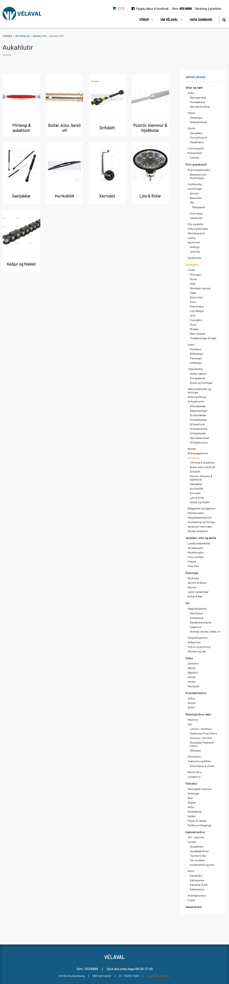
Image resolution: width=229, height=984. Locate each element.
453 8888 (185, 8)
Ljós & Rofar (197, 497)
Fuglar (191, 900)
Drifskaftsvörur (199, 442)
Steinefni (193, 663)
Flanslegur (196, 358)
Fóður (189, 658)
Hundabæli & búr (199, 851)
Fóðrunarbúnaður (198, 228)
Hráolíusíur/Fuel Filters (203, 733)
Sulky (191, 92)
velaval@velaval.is (159, 976)
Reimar (192, 448)
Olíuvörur (193, 719)
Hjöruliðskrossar (199, 437)
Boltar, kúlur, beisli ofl (202, 467)
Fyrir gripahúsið (196, 164)
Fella (192, 283)
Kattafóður (196, 875)
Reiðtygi (195, 247)
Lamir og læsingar (198, 591)
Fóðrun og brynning (199, 646)
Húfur (191, 807)
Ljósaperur (194, 776)
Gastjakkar (196, 484)
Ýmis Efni (193, 566)
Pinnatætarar (197, 102)
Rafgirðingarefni (197, 608)
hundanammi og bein (202, 864)
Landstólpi (196, 217)
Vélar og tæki (194, 87)
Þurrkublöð (196, 488)
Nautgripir (194, 686)
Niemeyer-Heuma (200, 288)
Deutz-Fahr (196, 297)
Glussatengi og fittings (201, 522)
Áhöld (191, 707)
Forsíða (7, 36)
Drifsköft (195, 471)
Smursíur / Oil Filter (201, 737)
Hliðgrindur (194, 642)
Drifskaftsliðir (198, 433)
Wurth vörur (195, 772)
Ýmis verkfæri (196, 557)
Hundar (192, 841)
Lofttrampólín (196, 148)
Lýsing (191, 237)
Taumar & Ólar (198, 855)
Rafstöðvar (196, 613)
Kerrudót (195, 493)
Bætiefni (193, 672)
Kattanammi (197, 889)
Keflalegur (196, 362)
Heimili (192, 702)
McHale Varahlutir (198, 531)
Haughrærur (197, 142)
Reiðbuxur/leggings (199, 825)
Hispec (192, 112)
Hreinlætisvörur (196, 693)
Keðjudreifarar (198, 122)
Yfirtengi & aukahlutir (202, 462)
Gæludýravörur (195, 832)
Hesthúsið (194, 242)
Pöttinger (195, 274)
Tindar (191, 269)
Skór (190, 798)
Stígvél (192, 802)
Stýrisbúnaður (196, 512)
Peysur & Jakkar (197, 820)
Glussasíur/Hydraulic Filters (202, 744)
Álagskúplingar (198, 410)
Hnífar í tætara (198, 373)
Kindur (192, 681)
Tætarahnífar (195, 368)
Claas (193, 292)
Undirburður (195, 184)
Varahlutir (39, 36)
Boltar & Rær (195, 596)
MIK (192, 202)
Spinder (194, 193)
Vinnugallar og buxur (200, 788)
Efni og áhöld (195, 224)
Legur (191, 344)
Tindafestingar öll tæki (203, 338)
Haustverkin (193, 907)
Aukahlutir (57, 36)
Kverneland (196, 306)
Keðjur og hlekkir (200, 502)
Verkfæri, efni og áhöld (200, 538)
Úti (187, 603)
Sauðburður (195, 257)
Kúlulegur (195, 349)
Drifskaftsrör (197, 424)
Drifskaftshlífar (199, 428)
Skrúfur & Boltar (197, 582)
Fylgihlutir (196, 626)
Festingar (191, 573)
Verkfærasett (195, 547)
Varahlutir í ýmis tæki (200, 526)
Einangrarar (197, 617)
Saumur (192, 587)
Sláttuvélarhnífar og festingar (199, 390)
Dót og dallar (197, 860)
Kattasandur (197, 880)
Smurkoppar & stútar (202, 765)
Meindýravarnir (196, 233)
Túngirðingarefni (197, 637)
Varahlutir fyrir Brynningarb (198, 176)
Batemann (196, 197)
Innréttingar (195, 188)
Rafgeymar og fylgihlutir (202, 508)
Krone (193, 279)
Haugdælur (196, 133)
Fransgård (196, 320)
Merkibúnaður (196, 552)
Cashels (194, 157)
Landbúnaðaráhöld (199, 543)
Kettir (191, 870)
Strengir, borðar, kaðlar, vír (205, 631)
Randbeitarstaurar (201, 622)
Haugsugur (196, 117)
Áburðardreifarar (200, 106)
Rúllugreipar (195, 152)
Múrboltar (193, 578)
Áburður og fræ (197, 651)
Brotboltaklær (198, 415)
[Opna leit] (224, 19)
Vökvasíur (195, 750)
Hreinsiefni (194, 756)
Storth (191, 128)
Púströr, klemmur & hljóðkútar (201, 477)
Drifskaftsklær (198, 419)
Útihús (191, 698)
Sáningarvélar (198, 97)
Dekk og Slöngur (197, 396)
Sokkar (192, 816)
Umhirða (195, 251)
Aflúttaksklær (198, 406)
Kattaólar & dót (199, 884)
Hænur (192, 668)
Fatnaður (191, 783)
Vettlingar (193, 793)
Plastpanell (198, 207)
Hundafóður (197, 846)
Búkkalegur (196, 353)
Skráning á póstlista (208, 8)
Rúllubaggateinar (198, 453)
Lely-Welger (197, 310)
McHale (194, 329)
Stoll (192, 315)
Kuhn (193, 301)
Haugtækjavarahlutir (200, 517)
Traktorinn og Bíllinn (199, 761)
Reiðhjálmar (195, 811)
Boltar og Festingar (201, 382)
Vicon (193, 324)
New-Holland (197, 333)
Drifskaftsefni (196, 401)
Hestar (192, 677)
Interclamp (196, 213)
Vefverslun (22, 36)
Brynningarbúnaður (199, 169)
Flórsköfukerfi (198, 137)
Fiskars (192, 561)
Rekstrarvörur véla (197, 714)
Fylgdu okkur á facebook (152, 8)
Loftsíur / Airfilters (201, 728)
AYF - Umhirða (196, 837)
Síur (190, 724)
